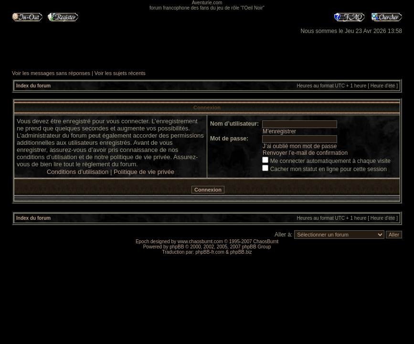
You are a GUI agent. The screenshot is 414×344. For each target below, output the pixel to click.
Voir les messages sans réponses (51, 73)
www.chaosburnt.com (200, 241)
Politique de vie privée (144, 171)
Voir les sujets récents (120, 73)
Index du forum (33, 85)
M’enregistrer (279, 131)
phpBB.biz (241, 252)
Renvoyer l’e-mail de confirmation (305, 153)
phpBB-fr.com (209, 252)
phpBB (177, 246)
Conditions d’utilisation (77, 171)
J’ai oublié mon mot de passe (300, 146)
